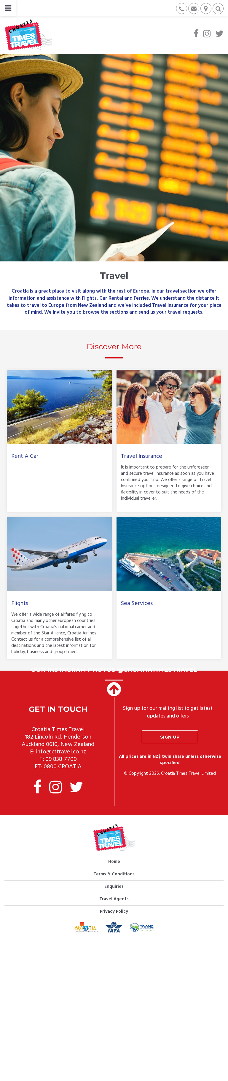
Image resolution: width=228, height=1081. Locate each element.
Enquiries (114, 886)
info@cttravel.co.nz (61, 752)
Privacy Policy (114, 911)
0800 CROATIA (63, 767)
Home (114, 861)
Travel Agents (114, 899)
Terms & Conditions (114, 874)
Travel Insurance (141, 456)
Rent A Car (25, 456)
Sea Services (137, 603)
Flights (19, 603)
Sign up (170, 737)
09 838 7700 (61, 759)
